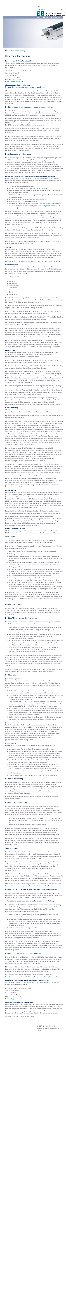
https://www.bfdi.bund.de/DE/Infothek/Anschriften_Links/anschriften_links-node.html (32, 977)
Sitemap (39, 1030)
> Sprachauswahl (54, 17)
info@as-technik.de (16, 81)
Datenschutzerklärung (52, 1028)
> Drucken (37, 17)
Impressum (40, 1028)
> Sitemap (45, 17)
